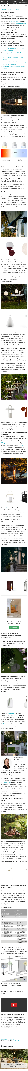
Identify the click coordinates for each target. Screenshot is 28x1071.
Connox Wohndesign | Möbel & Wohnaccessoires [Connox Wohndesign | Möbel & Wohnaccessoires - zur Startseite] (6, 5)
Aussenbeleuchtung (21, 23)
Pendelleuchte (7, 782)
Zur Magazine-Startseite (7, 1039)
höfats (17, 512)
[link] (23, 5)
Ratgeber (17, 1041)
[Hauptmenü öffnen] (26, 5)
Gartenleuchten (15, 21)
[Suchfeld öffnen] (15, 5)
